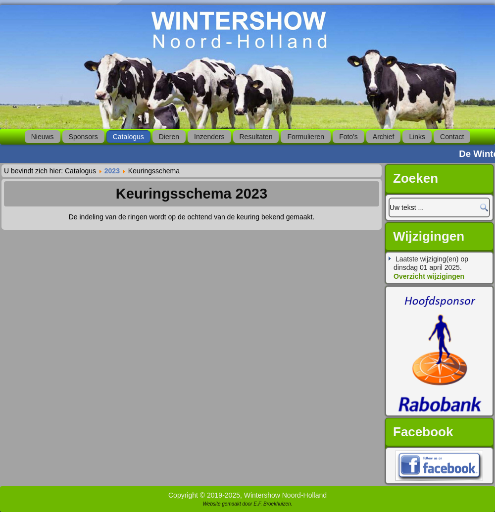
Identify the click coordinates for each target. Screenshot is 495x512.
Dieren (169, 137)
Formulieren (305, 137)
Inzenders (209, 137)
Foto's (348, 137)
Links (417, 137)
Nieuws (42, 137)
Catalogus (128, 137)
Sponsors (83, 137)
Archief (384, 137)
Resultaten (256, 137)
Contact (452, 137)
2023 (112, 171)
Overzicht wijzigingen (429, 276)
